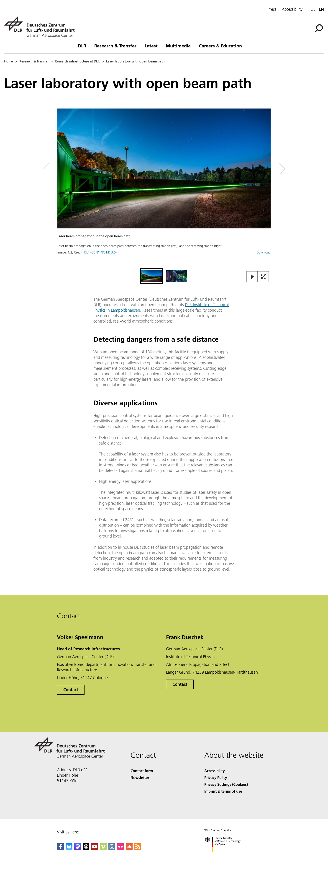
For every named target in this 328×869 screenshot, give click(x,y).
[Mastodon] (77, 848)
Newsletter (140, 777)
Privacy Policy (215, 777)
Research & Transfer (115, 46)
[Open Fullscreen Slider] (263, 277)
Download (263, 252)
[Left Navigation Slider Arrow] (64, 168)
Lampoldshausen (125, 310)
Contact (70, 689)
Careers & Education (220, 46)
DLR (82, 46)
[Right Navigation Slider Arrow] (266, 168)
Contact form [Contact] (142, 770)
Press (272, 9)
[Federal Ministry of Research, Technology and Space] (226, 856)
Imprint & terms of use (223, 791)
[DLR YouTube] (94, 848)
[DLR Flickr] (120, 848)
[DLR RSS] (137, 848)
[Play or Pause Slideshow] (252, 277)
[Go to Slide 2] (176, 276)
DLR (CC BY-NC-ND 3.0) (100, 252)
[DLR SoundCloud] (129, 848)
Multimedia (178, 46)
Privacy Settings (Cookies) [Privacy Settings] (226, 784)
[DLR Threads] (86, 848)
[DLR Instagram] (111, 848)
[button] (164, 188)
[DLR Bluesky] (69, 848)
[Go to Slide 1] (151, 276)
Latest (151, 46)
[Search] (319, 28)
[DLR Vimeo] (103, 848)
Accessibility (292, 9)
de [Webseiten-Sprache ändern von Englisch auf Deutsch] (313, 9)
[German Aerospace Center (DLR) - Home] (41, 27)
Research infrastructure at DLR (77, 61)
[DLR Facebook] (60, 848)
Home (8, 61)
